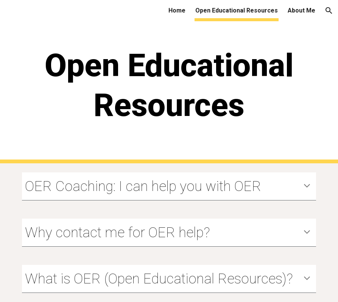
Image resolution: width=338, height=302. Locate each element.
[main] (169, 92)
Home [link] (176, 10)
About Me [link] (301, 10)
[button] (329, 11)
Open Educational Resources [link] (236, 10)
